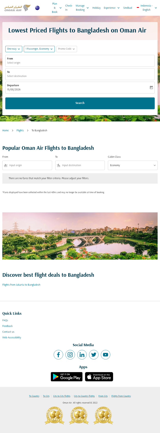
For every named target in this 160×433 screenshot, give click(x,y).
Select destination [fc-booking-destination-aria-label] (17, 76)
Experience (113, 8)
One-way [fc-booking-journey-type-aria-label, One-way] (12, 48)
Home (5, 130)
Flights (20, 130)
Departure (13, 85)
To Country (34, 396)
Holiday (96, 7)
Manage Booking (83, 8)
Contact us (8, 331)
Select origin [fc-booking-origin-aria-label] (13, 62)
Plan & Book (58, 8)
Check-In (69, 7)
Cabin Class (114, 156)
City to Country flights (84, 396)
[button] (39, 49)
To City (46, 396)
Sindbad (127, 7)
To (8, 72)
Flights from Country (121, 396)
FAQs (5, 320)
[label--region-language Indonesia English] (147, 8)
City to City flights (61, 396)
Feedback (7, 326)
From (10, 58)
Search (80, 103)
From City (103, 396)
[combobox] (29, 165)
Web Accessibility (11, 337)
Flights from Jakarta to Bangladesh (21, 284)
